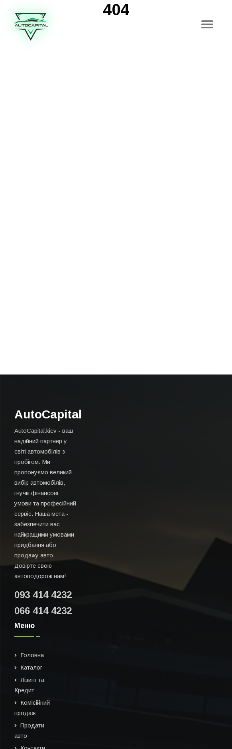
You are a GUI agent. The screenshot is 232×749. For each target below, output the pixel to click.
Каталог (31, 667)
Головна (32, 655)
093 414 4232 (43, 594)
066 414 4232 (43, 610)
